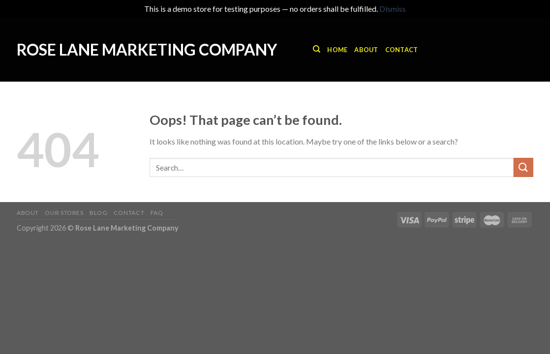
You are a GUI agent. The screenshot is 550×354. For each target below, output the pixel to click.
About (366, 50)
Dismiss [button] (392, 8)
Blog (98, 212)
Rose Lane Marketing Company (147, 50)
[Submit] (523, 167)
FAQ (157, 212)
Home (337, 50)
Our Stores (64, 212)
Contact (401, 50)
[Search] (316, 49)
